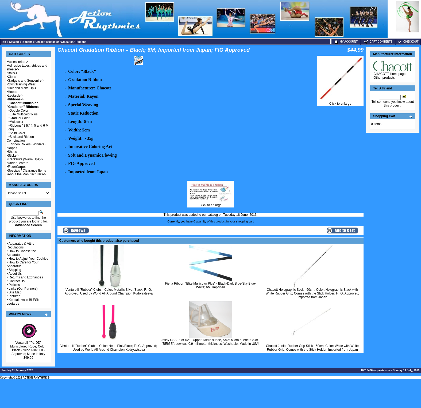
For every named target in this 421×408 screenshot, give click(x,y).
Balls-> (13, 73)
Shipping (15, 270)
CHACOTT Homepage (389, 74)
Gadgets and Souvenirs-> (26, 80)
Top (3, 41)
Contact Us (17, 281)
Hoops (12, 92)
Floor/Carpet (17, 167)
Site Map (15, 292)
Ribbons (27, 41)
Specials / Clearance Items (27, 170)
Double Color (19, 110)
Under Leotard (18, 163)
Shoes (12, 152)
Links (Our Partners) (23, 288)
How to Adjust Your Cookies (28, 258)
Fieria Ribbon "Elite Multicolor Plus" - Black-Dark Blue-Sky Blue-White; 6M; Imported (210, 285)
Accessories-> (18, 62)
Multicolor (16, 122)
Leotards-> (15, 95)
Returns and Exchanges (26, 277)
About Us (15, 273)
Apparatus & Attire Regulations (20, 245)
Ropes (12, 148)
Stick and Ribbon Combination (20, 138)
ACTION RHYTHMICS (36, 377)
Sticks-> (13, 155)
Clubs (12, 77)
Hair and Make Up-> (22, 88)
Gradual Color (20, 118)
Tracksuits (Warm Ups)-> (25, 159)
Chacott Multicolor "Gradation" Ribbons (61, 41)
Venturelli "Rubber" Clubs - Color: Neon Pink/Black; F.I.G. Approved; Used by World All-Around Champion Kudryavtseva (108, 348)
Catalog (14, 41)
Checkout (407, 41)
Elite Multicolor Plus (24, 114)
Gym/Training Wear (21, 84)
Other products (384, 78)
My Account (346, 41)
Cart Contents (378, 41)
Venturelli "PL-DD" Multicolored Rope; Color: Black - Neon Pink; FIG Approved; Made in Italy (28, 348)
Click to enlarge (340, 102)
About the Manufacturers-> (27, 174)
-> (16, 99)
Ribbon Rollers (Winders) (27, 144)
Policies (14, 285)
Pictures (14, 296)
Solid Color (17, 133)
